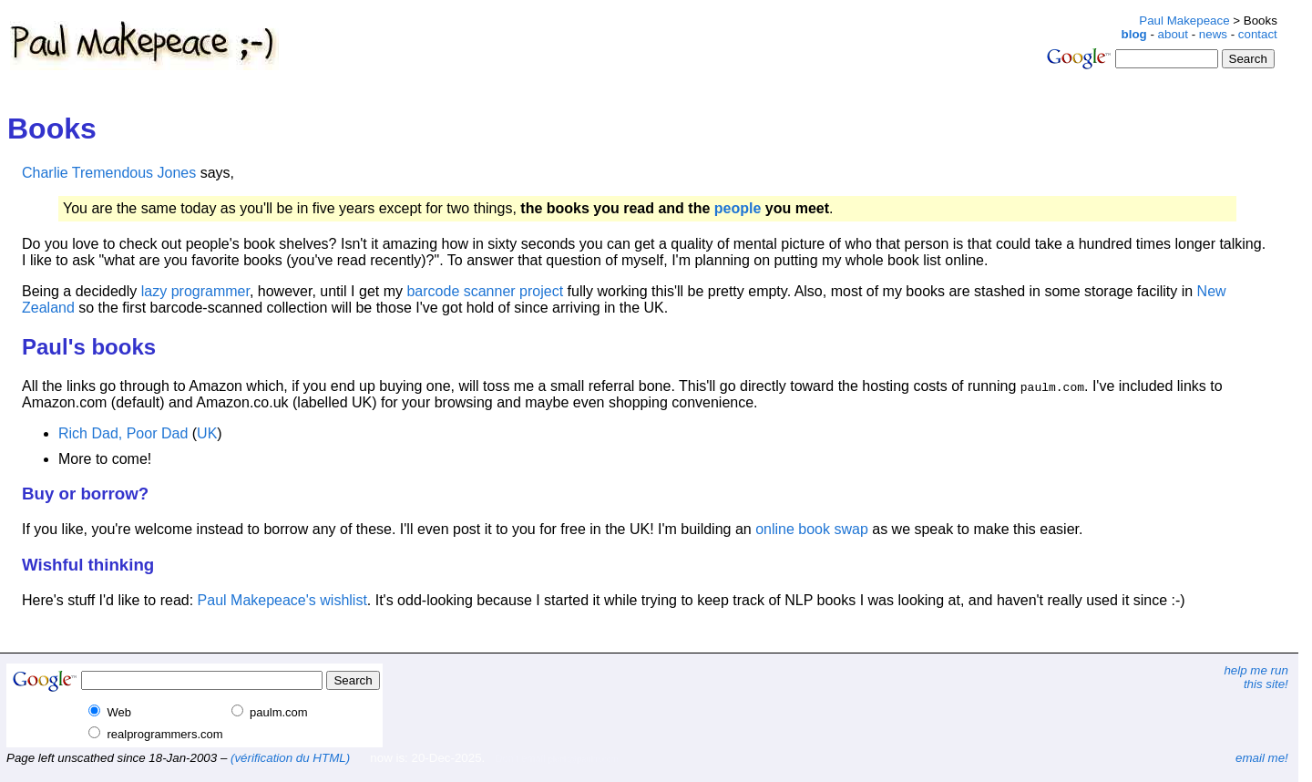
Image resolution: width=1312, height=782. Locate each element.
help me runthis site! (1255, 677)
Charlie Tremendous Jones (109, 172)
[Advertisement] (590, 20)
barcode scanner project (484, 291)
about (1173, 34)
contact (1257, 34)
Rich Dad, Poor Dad (123, 433)
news (1213, 34)
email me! (1261, 758)
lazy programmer (195, 291)
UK (207, 433)
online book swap (811, 529)
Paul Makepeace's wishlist (282, 600)
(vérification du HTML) (290, 758)
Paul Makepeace (1184, 20)
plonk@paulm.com (583, 759)
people (738, 208)
